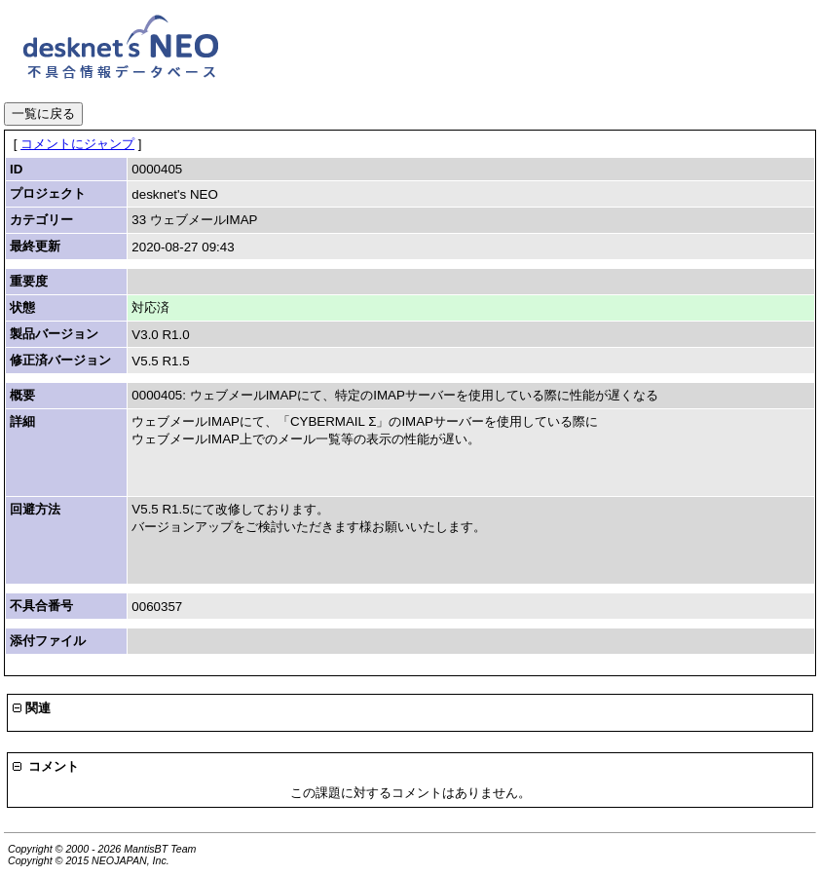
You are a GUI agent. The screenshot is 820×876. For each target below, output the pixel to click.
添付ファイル (48, 640)
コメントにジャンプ (77, 143)
